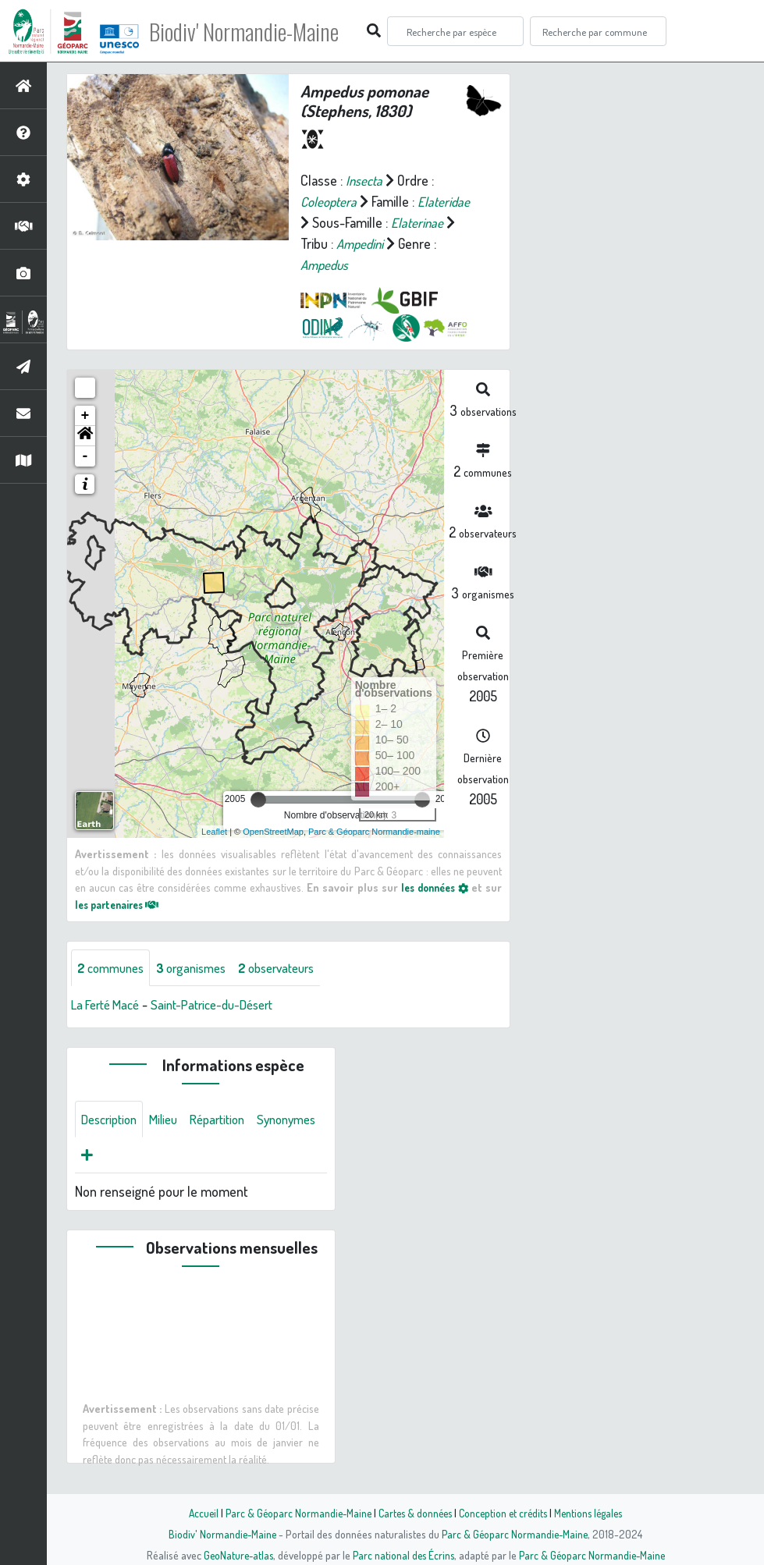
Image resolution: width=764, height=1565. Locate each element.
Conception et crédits (505, 1513)
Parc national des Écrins (402, 1555)
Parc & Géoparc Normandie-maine (374, 831)
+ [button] (85, 415)
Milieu (171, 1120)
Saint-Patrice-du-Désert (226, 1005)
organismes (201, 968)
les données (432, 887)
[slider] (258, 799)
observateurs (293, 968)
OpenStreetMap (273, 831)
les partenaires (122, 904)
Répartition (230, 1120)
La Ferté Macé (109, 1005)
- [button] (85, 456)
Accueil (195, 1513)
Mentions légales (594, 1513)
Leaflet (214, 831)
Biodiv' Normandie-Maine (256, 31)
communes (114, 968)
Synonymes (113, 1157)
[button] (85, 436)
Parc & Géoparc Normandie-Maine (293, 1513)
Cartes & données (414, 1513)
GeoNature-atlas (234, 1555)
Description (112, 1120)
